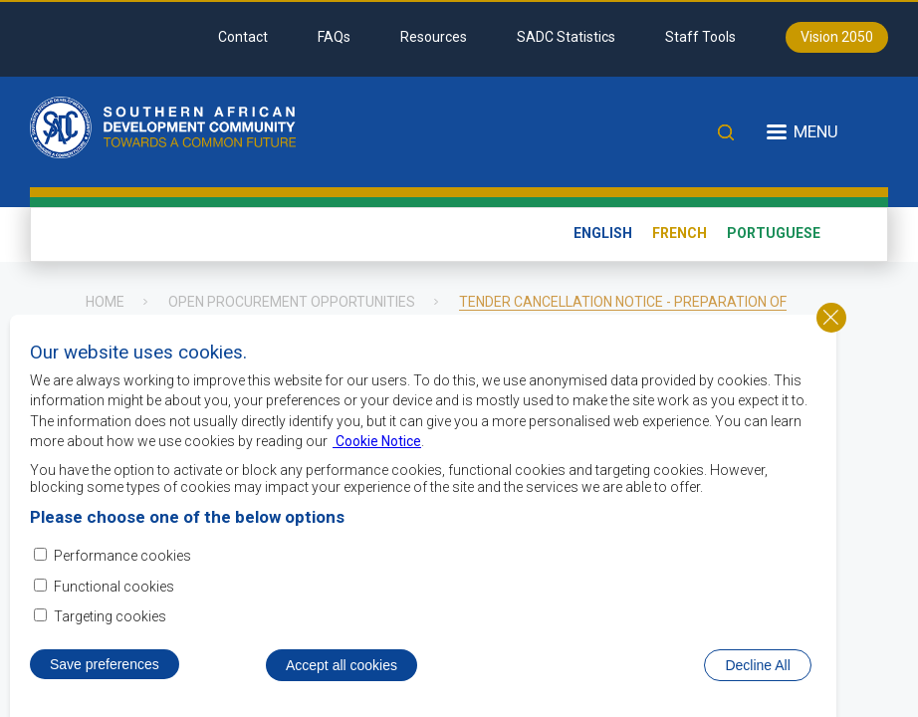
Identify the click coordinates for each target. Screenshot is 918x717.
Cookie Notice (377, 446)
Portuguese (773, 233)
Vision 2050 (837, 37)
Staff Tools (700, 37)
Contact (243, 37)
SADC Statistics (566, 37)
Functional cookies (114, 591)
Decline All (757, 670)
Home (105, 302)
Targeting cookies (110, 621)
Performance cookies (122, 561)
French (679, 233)
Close (831, 323)
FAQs (334, 37)
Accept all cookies (341, 670)
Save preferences (104, 669)
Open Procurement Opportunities (291, 302)
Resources (433, 37)
